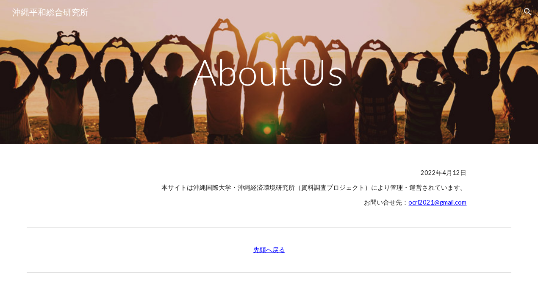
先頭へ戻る (269, 249)
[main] (269, 71)
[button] (528, 12)
